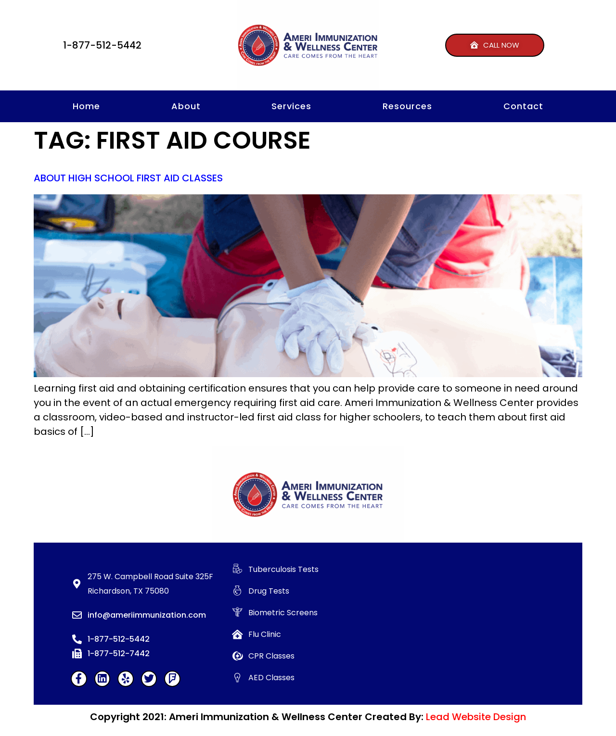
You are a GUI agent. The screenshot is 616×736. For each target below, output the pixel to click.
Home (86, 106)
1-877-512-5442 (102, 45)
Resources (407, 106)
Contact (523, 106)
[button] (494, 45)
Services (291, 106)
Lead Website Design (476, 716)
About (186, 106)
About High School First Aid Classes (128, 178)
